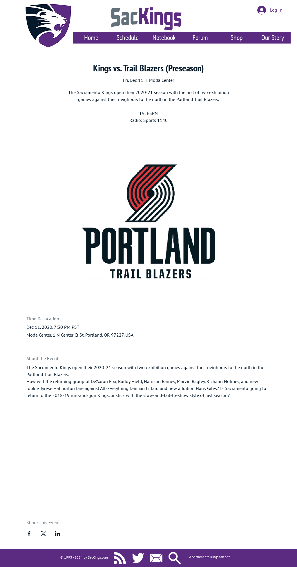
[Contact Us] (156, 558)
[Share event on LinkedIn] (57, 533)
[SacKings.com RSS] (120, 558)
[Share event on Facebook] (29, 533)
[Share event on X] (43, 533)
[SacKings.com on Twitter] (138, 558)
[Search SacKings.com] (175, 558)
